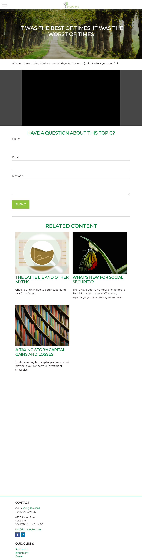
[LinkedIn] (23, 534)
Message (17, 176)
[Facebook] (17, 534)
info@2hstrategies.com (28, 529)
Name (16, 138)
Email (15, 157)
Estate (19, 556)
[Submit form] (20, 204)
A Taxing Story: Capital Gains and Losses (40, 352)
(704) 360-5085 (31, 508)
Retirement (21, 549)
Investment (21, 552)
